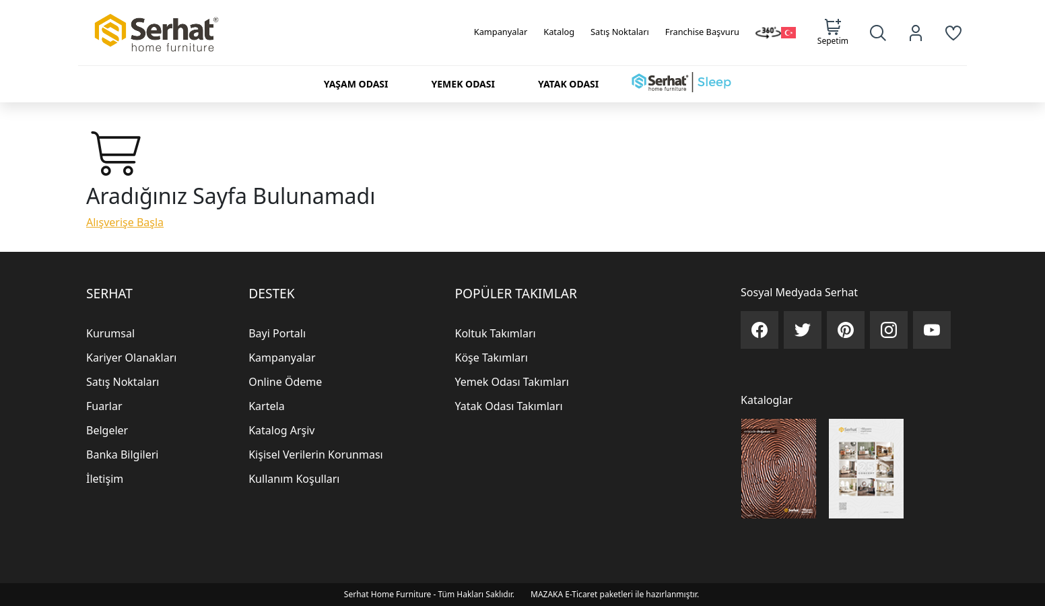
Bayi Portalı (277, 333)
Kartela (266, 406)
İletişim (104, 478)
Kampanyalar (501, 32)
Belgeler (107, 430)
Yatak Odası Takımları (509, 406)
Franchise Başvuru (702, 32)
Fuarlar (104, 406)
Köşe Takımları (492, 357)
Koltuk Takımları (495, 333)
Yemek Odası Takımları (512, 381)
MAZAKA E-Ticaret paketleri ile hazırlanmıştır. (615, 594)
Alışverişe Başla (125, 222)
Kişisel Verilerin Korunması (315, 454)
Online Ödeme (285, 381)
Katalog (558, 32)
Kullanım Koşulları (293, 478)
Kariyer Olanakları (131, 357)
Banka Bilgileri (122, 454)
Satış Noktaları (620, 32)
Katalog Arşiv (281, 430)
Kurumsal (110, 333)
